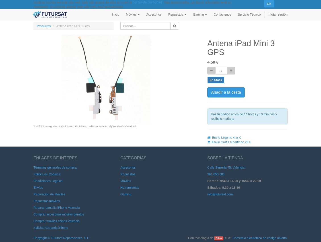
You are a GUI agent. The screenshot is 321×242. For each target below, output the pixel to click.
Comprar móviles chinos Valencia (56, 221)
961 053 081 (216, 174)
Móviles (125, 181)
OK (269, 4)
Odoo (219, 238)
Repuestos (127, 174)
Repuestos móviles (46, 201)
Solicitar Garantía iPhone (50, 228)
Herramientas (129, 187)
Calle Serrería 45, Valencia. (226, 167)
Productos (44, 26)
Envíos (38, 187)
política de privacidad (147, 2)
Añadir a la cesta (226, 92)
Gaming (125, 194)
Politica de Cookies (46, 174)
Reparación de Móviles (49, 194)
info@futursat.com (220, 194)
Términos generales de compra (55, 167)
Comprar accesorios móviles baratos (58, 214)
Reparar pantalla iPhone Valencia (56, 207)
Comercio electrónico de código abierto (260, 238)
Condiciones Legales (47, 181)
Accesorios (128, 167)
